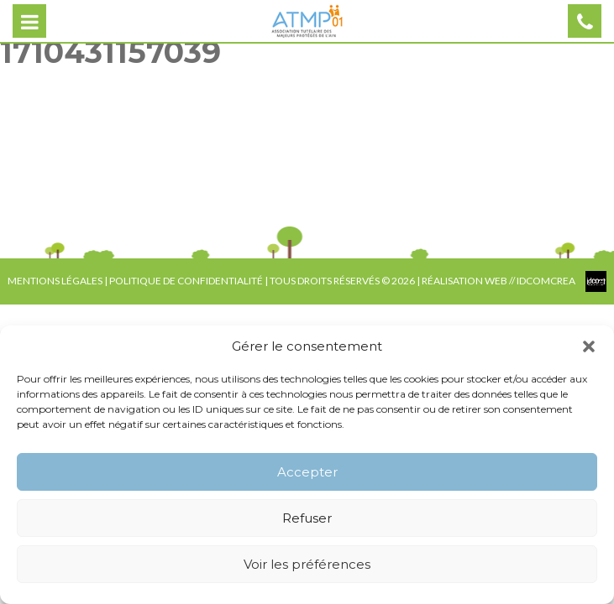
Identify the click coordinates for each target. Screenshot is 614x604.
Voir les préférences (307, 564)
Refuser (307, 518)
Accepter (307, 472)
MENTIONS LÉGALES (55, 280)
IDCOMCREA (547, 280)
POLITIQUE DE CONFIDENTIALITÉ (186, 280)
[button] (588, 346)
